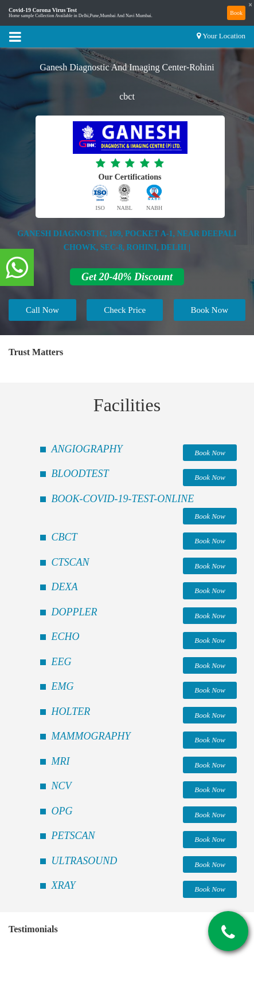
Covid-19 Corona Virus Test (43, 10)
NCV (62, 786)
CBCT (64, 537)
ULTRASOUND (85, 860)
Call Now (42, 310)
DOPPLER (74, 612)
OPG (62, 811)
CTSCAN (70, 562)
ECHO (66, 636)
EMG (63, 686)
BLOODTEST (80, 473)
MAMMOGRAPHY (91, 736)
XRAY (64, 885)
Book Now (209, 310)
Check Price (125, 310)
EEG (62, 661)
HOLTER (71, 711)
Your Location (223, 35)
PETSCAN (73, 835)
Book (236, 13)
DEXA (65, 587)
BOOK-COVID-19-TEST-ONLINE (123, 498)
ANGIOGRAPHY (87, 449)
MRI (61, 761)
